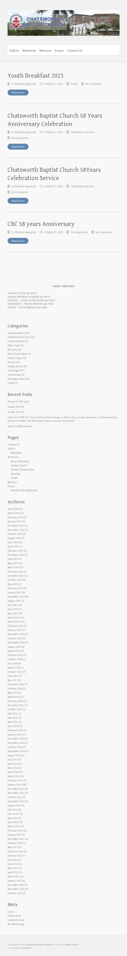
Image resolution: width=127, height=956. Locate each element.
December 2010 (16, 885)
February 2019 (15, 655)
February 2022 (15, 626)
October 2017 (15, 671)
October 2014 (15, 747)
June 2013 (13, 813)
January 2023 (15, 592)
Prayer (59, 51)
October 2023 (15, 580)
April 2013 (13, 822)
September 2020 (16, 642)
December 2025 (16, 525)
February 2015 (15, 730)
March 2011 (14, 876)
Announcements (16, 333)
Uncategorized (79, 232)
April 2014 (13, 772)
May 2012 (13, 847)
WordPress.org (16, 924)
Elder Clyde (14, 345)
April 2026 (13, 509)
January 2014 (15, 784)
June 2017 (13, 676)
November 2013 (16, 793)
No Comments (93, 84)
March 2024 (14, 567)
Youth (74, 84)
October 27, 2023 (53, 84)
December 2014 (16, 738)
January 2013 (15, 834)
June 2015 (13, 717)
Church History (16, 341)
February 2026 (15, 517)
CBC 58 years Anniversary (41, 224)
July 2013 (13, 809)
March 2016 (14, 696)
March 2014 (14, 776)
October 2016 (15, 688)
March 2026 (14, 513)
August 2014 (14, 755)
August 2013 (14, 805)
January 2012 (15, 855)
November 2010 (16, 889)
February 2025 (15, 550)
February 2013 (15, 830)
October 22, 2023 (53, 232)
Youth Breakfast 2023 (35, 75)
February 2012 (15, 851)
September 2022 (16, 596)
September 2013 (16, 801)
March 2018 (14, 667)
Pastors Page (14, 358)
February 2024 (15, 571)
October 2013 (15, 797)
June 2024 (13, 559)
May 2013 (13, 818)
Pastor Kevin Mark (18, 353)
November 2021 (16, 634)
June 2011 (13, 864)
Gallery (14, 51)
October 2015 (15, 709)
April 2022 (13, 617)
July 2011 (13, 860)
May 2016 (13, 692)
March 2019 (14, 651)
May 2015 (13, 722)
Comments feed (16, 920)
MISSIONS (16, 453)
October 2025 (15, 534)
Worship (15, 473)
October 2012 (15, 843)
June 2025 (13, 542)
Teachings (13, 370)
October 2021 (15, 638)
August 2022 (14, 600)
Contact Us (74, 51)
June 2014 (13, 763)
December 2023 (16, 575)
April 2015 (13, 726)
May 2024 (13, 563)
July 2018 (13, 663)
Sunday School (15, 366)
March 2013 (14, 826)
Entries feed (14, 915)
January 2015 (15, 734)
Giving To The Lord (18, 401)
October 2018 (15, 659)
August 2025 (14, 538)
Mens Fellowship (20, 461)
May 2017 (13, 680)
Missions (45, 51)
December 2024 (16, 555)
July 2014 (13, 759)
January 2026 (15, 521)
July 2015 (13, 713)
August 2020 (14, 646)
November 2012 (16, 839)
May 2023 (13, 584)
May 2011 (13, 868)
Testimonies (14, 374)
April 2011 (13, 872)
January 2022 (15, 630)
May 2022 (13, 613)
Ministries (29, 51)
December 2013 (16, 788)
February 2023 (15, 588)
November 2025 (16, 529)
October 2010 (15, 893)
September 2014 (16, 751)
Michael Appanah (25, 84)
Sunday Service (16, 406)
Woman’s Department (22, 469)
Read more (18, 92)
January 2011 (15, 880)
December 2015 (16, 705)
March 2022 (14, 621)
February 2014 (15, 780)
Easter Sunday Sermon (20, 426)
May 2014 (13, 768)
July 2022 (13, 605)
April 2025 (13, 546)
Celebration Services (82, 132)
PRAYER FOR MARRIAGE (24, 490)
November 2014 (16, 743)
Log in (11, 911)
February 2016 (15, 701)
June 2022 (13, 609)
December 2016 (16, 684)
